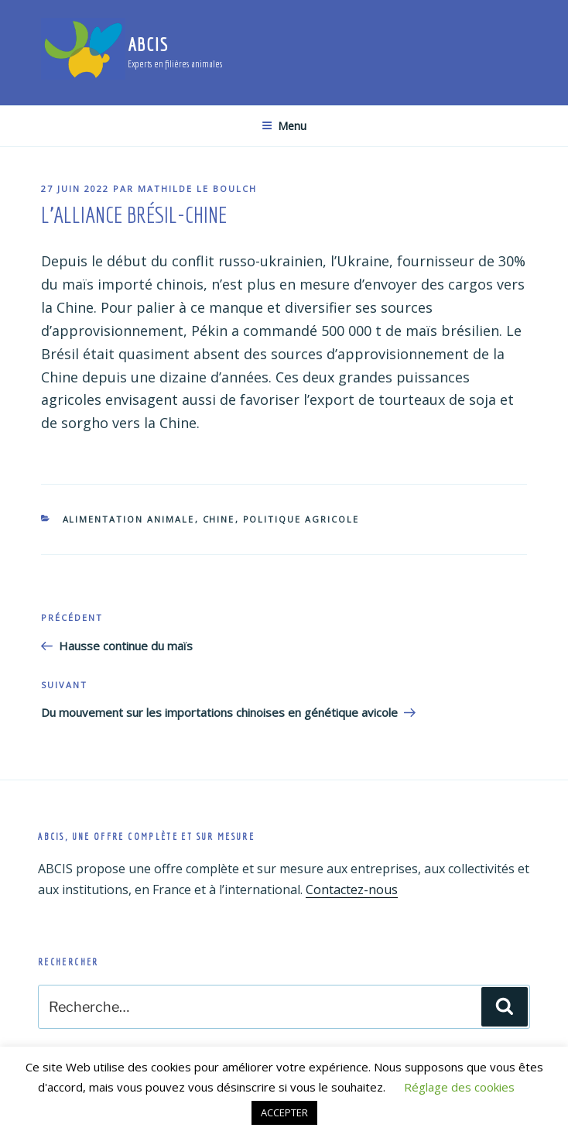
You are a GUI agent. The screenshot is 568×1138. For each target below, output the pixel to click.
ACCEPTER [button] (284, 1112)
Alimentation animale (129, 519)
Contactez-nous (352, 889)
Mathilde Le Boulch (197, 188)
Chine (219, 519)
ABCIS (148, 44)
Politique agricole (301, 519)
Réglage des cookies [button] (459, 1087)
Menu (284, 125)
